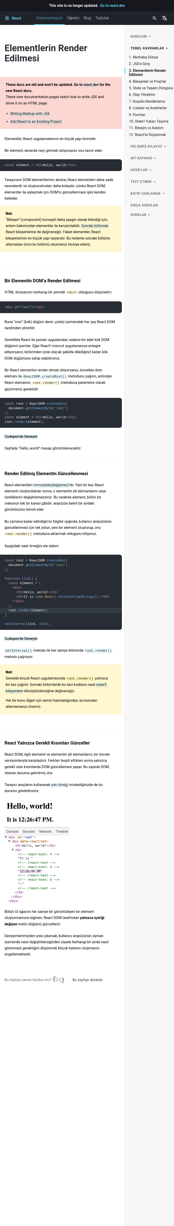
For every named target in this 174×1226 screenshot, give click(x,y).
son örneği (59, 785)
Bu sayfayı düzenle (87, 980)
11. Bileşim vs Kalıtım (146, 128)
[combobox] (154, 18)
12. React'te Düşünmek (147, 135)
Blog (87, 18)
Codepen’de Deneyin (21, 436)
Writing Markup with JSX (30, 113)
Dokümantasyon (49, 20)
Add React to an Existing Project (36, 121)
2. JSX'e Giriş (139, 64)
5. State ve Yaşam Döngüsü (151, 88)
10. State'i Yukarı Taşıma (148, 121)
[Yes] (55, 979)
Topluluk (102, 18)
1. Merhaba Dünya (143, 57)
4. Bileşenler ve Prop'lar (147, 82)
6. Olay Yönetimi (142, 95)
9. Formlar (137, 115)
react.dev (91, 84)
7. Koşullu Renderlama (147, 101)
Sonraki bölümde (95, 226)
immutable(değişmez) (51, 485)
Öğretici (73, 18)
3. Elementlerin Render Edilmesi (147, 73)
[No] (61, 979)
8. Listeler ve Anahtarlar (148, 108)
